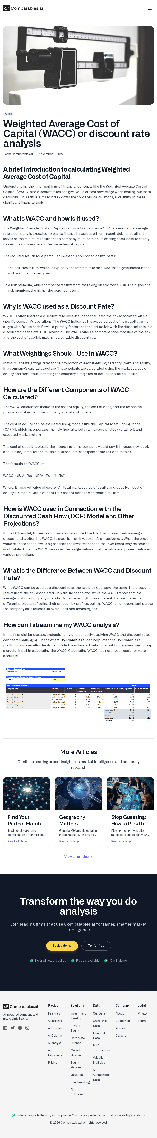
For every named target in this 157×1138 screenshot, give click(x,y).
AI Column (55, 1035)
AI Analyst (54, 1043)
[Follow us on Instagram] (27, 1028)
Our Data (99, 1013)
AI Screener (56, 1028)
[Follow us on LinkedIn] (5, 1028)
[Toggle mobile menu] (150, 8)
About (120, 1013)
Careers (121, 1035)
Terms (142, 1021)
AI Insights (55, 1021)
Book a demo (62, 945)
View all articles (78, 857)
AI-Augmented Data (101, 1075)
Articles (120, 1028)
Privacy (143, 1013)
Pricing (52, 1062)
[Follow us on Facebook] (20, 1028)
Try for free (96, 945)
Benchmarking (80, 1082)
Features (54, 1013)
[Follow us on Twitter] (13, 1028)
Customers (123, 1021)
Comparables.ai (73, 640)
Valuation (77, 1075)
